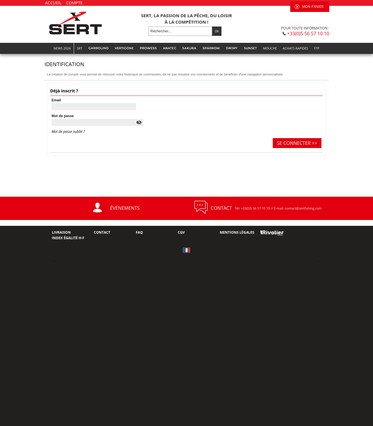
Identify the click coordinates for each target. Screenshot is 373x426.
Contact (102, 232)
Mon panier (312, 6)
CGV (181, 232)
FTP (316, 48)
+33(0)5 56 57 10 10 (308, 33)
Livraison (61, 232)
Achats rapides (295, 48)
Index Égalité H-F (68, 237)
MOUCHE (270, 48)
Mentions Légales (237, 232)
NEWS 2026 (62, 48)
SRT (79, 48)
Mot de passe (63, 116)
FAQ (139, 232)
